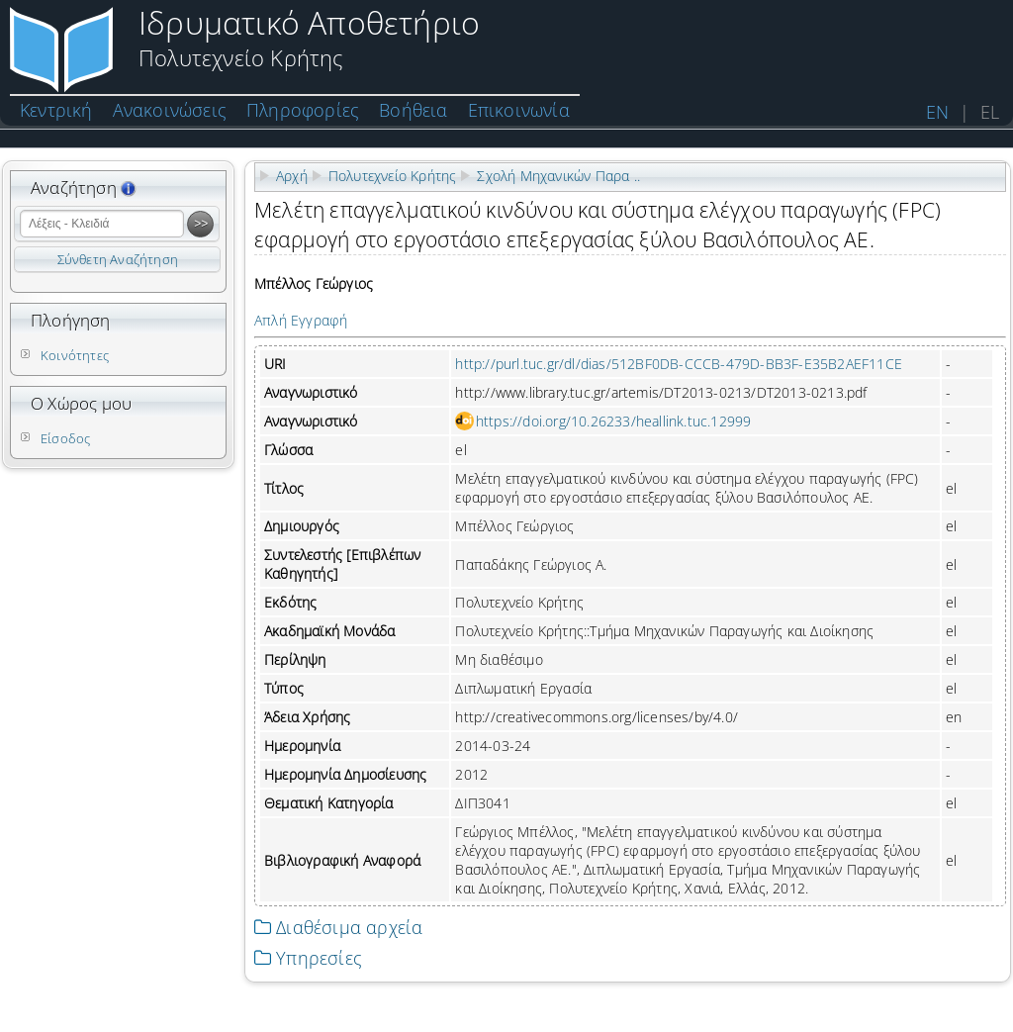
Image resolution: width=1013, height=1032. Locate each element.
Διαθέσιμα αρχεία (338, 927)
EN (937, 112)
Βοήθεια (413, 110)
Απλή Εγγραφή (300, 320)
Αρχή (292, 175)
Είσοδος (65, 438)
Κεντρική (56, 110)
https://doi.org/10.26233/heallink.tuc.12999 (614, 421)
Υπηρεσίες (308, 958)
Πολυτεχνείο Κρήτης (392, 175)
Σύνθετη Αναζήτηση (117, 259)
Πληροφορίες (302, 110)
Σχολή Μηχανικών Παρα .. (558, 175)
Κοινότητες (75, 355)
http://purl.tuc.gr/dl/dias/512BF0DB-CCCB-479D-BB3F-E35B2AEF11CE (678, 363)
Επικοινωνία (519, 110)
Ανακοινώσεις (170, 110)
